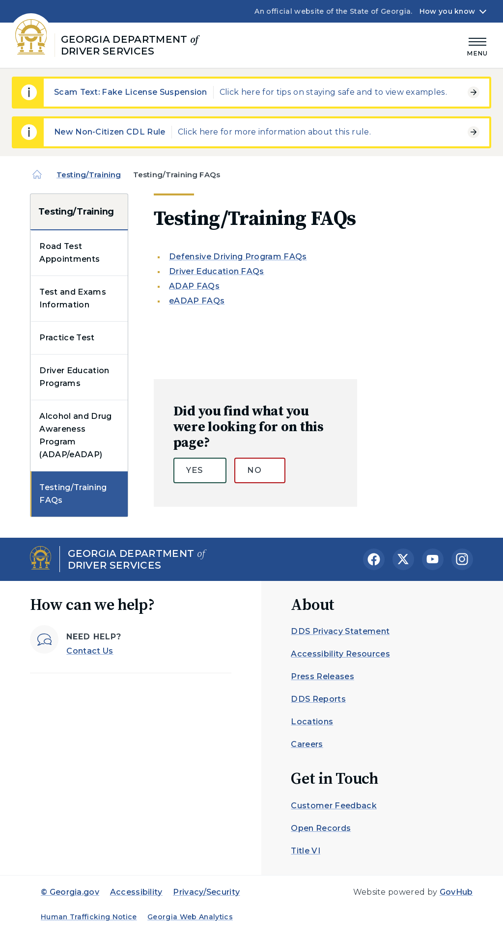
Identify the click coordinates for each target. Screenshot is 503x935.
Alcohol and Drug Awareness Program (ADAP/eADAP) (75, 435)
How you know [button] (447, 11)
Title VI (305, 850)
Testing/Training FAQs (73, 494)
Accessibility (136, 892)
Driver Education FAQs (216, 271)
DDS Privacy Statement (340, 631)
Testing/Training (88, 174)
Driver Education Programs (74, 377)
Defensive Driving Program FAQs (238, 256)
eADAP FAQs (196, 300)
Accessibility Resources (340, 654)
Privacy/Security (206, 892)
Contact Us (89, 651)
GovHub (456, 892)
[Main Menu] (477, 45)
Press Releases (322, 676)
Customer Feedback (333, 805)
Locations (312, 721)
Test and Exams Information (72, 298)
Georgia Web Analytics (190, 916)
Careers (307, 744)
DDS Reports (318, 699)
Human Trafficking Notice (89, 916)
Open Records (321, 828)
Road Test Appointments (69, 253)
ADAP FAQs (194, 286)
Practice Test (66, 337)
